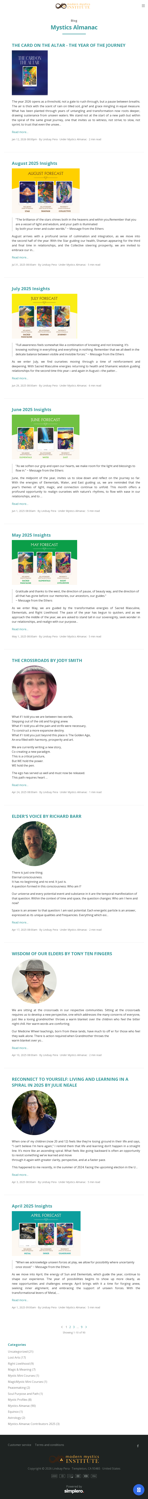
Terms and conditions (49, 1445)
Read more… (20, 132)
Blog (74, 21)
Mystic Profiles (20, 1400)
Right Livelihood (21, 1364)
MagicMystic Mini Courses (27, 1382)
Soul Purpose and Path (25, 1394)
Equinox (15, 1412)
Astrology (16, 1418)
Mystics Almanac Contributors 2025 (34, 1424)
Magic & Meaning (22, 1369)
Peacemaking (19, 1388)
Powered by (46, 1489)
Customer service (19, 1445)
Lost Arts (17, 1357)
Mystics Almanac (77, 139)
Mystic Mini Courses (23, 1376)
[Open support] (138, 1489)
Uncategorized (20, 1352)
